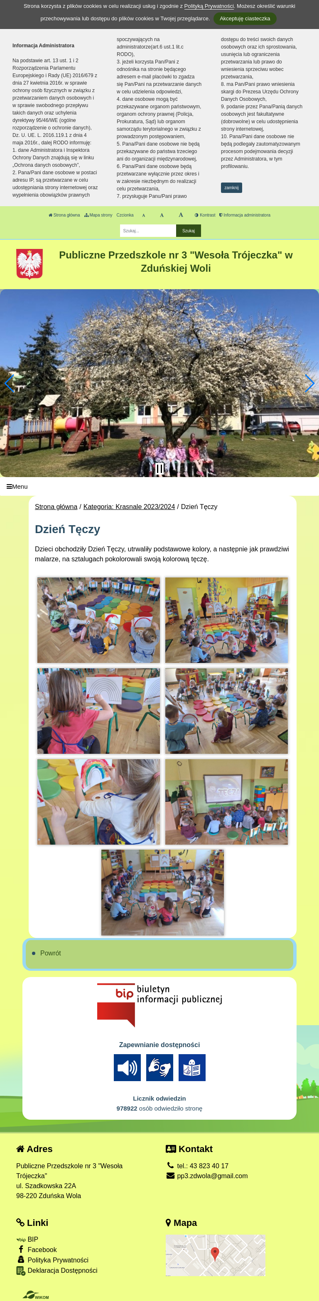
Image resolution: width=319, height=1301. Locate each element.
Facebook (36, 1249)
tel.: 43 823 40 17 (197, 1165)
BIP (27, 1239)
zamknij (232, 187)
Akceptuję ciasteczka (245, 18)
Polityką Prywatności (209, 6)
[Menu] (159, 486)
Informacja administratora (244, 215)
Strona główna (64, 215)
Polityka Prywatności (52, 1260)
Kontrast (205, 215)
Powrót (50, 953)
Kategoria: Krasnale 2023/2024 (129, 506)
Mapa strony (98, 215)
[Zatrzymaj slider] (159, 469)
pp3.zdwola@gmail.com (207, 1175)
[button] (9, 383)
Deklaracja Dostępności (57, 1271)
